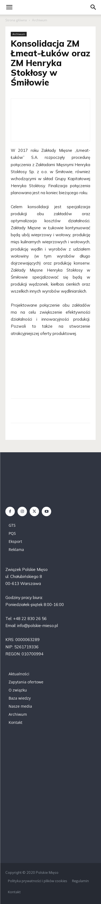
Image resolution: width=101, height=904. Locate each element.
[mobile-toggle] (9, 7)
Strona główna (16, 20)
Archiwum (39, 20)
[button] (93, 7)
